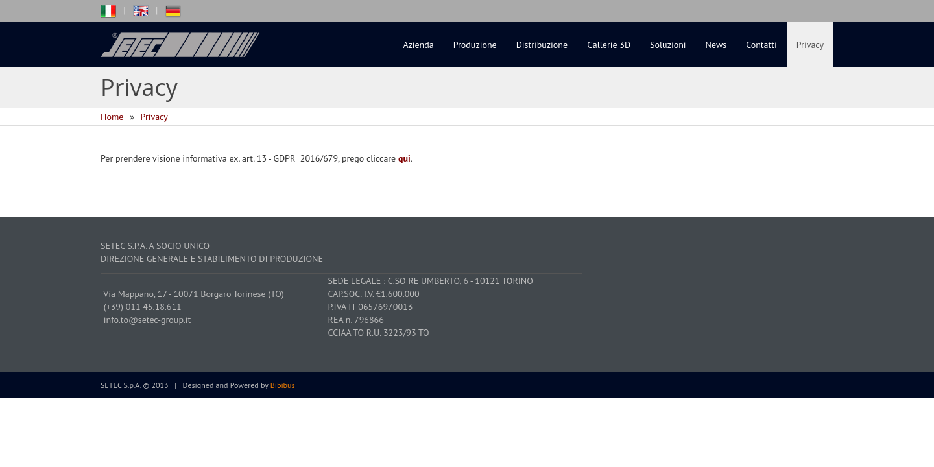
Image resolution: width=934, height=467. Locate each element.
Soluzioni (668, 45)
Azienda (418, 45)
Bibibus (282, 385)
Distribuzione (542, 45)
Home (112, 117)
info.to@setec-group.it (147, 320)
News (716, 45)
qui (404, 158)
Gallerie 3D (608, 45)
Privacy (810, 45)
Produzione (475, 45)
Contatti (761, 45)
